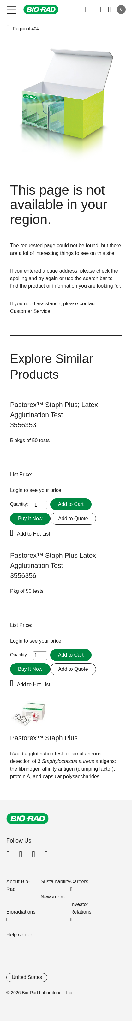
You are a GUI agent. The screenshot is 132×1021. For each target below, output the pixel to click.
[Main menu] (11, 9)
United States (27, 977)
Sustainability (55, 881)
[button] (7, 28)
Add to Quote (73, 518)
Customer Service (30, 311)
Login (17, 490)
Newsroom (53, 896)
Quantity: (19, 504)
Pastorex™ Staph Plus (44, 738)
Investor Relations (81, 908)
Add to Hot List (33, 534)
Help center (19, 934)
